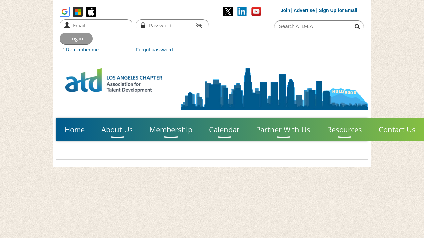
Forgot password (154, 49)
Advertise (304, 10)
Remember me (82, 49)
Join (285, 10)
